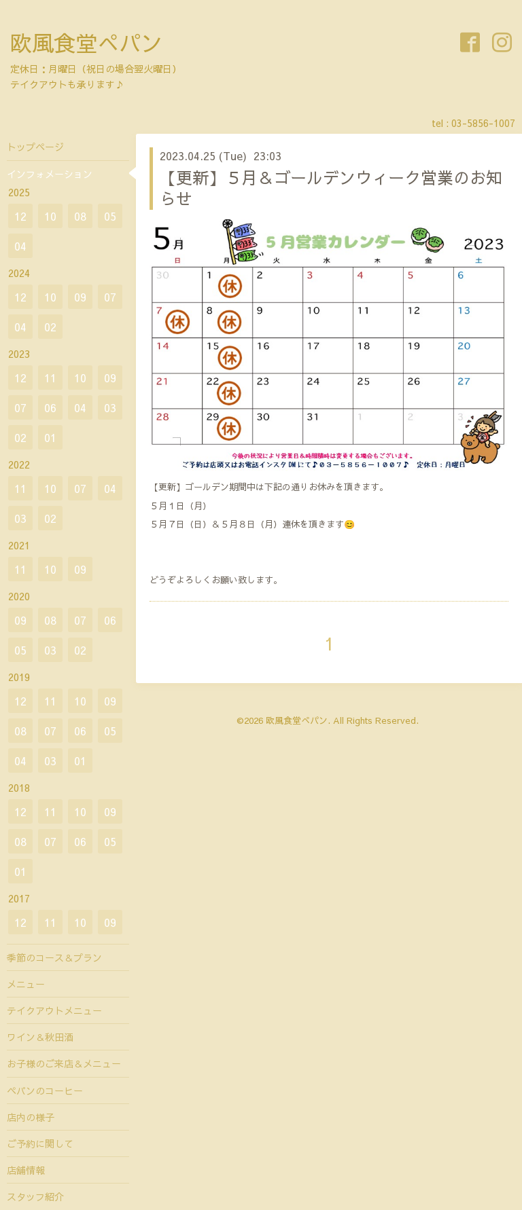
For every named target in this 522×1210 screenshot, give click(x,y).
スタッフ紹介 (35, 1196)
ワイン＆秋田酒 (40, 1037)
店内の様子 (30, 1117)
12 (20, 215)
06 (50, 407)
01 (50, 437)
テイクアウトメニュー (54, 1010)
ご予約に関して (40, 1143)
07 (110, 296)
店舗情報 (26, 1170)
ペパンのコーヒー (45, 1090)
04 (20, 245)
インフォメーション (49, 174)
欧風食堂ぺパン (86, 42)
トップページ (35, 146)
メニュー (26, 984)
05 (110, 215)
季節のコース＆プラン (54, 957)
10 (50, 215)
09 (80, 296)
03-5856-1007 (483, 123)
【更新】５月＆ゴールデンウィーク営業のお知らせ (331, 188)
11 (50, 377)
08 (80, 215)
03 (110, 407)
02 (50, 326)
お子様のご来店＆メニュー (64, 1063)
